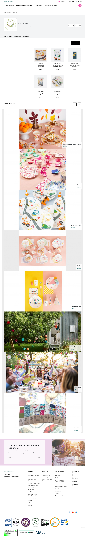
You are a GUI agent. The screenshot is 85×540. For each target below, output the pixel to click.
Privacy (57, 493)
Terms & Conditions (60, 495)
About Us (57, 475)
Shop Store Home (8, 36)
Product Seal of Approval (51, 5)
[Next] (79, 104)
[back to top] (83, 525)
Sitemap (30, 505)
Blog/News (30, 500)
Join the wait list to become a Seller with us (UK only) (47, 479)
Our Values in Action (60, 477)
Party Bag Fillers (57, 63)
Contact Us (58, 491)
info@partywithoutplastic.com (11, 476)
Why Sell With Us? (46, 475)
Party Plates (40, 90)
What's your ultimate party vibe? (24, 5)
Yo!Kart (27, 512)
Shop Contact (17, 36)
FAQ (29, 502)
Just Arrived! (31, 489)
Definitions (57, 488)
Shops (9, 12)
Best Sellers (30, 491)
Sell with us (39, 5)
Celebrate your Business (34, 498)
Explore (65, 146)
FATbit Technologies (41, 512)
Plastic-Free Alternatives (61, 486)
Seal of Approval (59, 484)
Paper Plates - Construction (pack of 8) (57, 93)
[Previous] (75, 104)
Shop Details (26, 36)
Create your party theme (34, 483)
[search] (80, 5)
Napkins (41, 63)
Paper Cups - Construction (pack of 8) (41, 93)
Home (5, 12)
